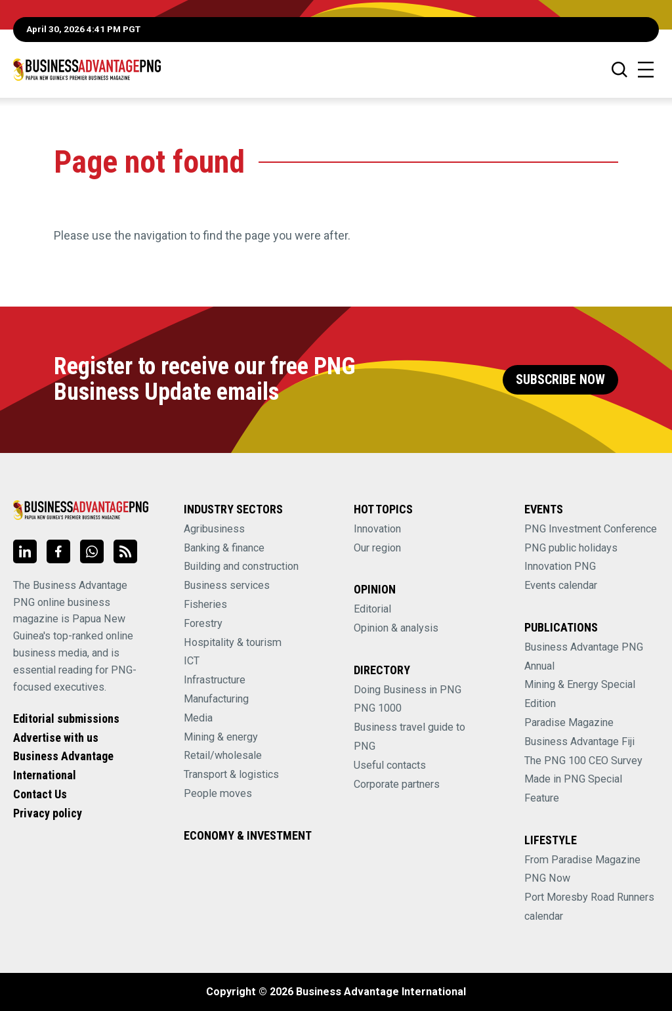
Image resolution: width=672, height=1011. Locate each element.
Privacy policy (47, 813)
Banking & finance (224, 548)
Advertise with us (55, 737)
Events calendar (560, 585)
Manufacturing (216, 699)
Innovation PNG (560, 566)
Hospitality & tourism (233, 642)
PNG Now (547, 878)
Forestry (203, 623)
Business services (227, 585)
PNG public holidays (571, 548)
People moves (218, 793)
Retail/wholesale (223, 755)
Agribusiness (214, 529)
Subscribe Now (560, 379)
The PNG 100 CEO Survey (583, 760)
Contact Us (40, 794)
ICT (192, 661)
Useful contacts (390, 765)
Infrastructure (214, 680)
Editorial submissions (66, 718)
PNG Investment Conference (590, 529)
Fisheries (205, 604)
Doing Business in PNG (407, 689)
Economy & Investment (248, 835)
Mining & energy (221, 737)
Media (198, 718)
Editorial (372, 609)
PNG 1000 (378, 708)
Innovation (377, 529)
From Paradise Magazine (582, 859)
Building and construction (241, 566)
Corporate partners (397, 784)
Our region (377, 548)
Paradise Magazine (569, 722)
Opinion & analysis (396, 628)
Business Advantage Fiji (579, 741)
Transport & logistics (231, 774)
